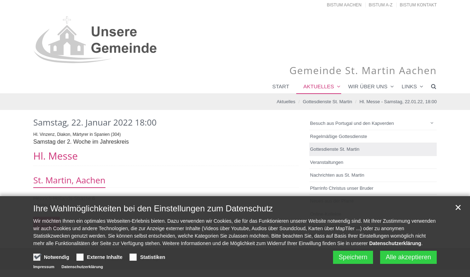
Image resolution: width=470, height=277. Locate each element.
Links (409, 86)
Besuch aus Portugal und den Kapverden (352, 123)
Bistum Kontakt (418, 4)
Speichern (353, 258)
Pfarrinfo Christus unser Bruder (341, 188)
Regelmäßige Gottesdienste (338, 136)
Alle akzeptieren (408, 258)
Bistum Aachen (344, 4)
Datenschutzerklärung (395, 245)
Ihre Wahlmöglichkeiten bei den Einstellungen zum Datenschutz (153, 210)
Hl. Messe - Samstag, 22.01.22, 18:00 (398, 101)
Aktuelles (318, 86)
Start (280, 86)
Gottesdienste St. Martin (327, 101)
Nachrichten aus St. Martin (337, 175)
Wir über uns (368, 86)
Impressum (44, 268)
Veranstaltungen (326, 162)
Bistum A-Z (380, 4)
